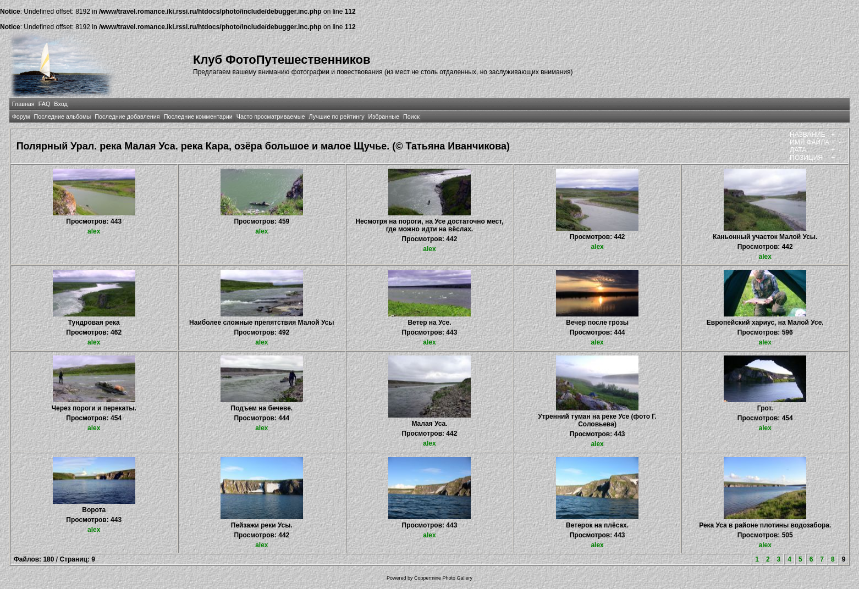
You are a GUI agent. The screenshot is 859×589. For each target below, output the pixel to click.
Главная (23, 104)
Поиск (411, 116)
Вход (60, 104)
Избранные (383, 116)
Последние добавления (127, 116)
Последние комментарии (198, 116)
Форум (21, 116)
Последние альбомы (62, 116)
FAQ (44, 104)
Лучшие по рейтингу (336, 116)
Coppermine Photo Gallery (443, 578)
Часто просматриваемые (270, 116)
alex (93, 231)
